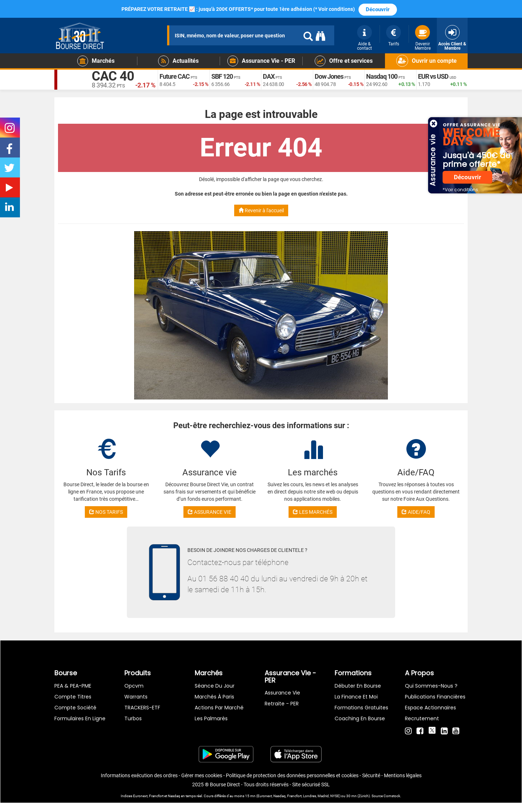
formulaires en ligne (79, 718)
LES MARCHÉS (312, 512)
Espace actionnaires (430, 707)
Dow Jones (329, 76)
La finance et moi (356, 696)
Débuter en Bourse (358, 685)
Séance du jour (215, 685)
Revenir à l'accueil (261, 210)
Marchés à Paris (214, 696)
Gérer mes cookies (201, 775)
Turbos (133, 718)
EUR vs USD (433, 76)
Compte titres (72, 696)
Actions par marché (219, 707)
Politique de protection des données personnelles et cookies (292, 775)
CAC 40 (113, 76)
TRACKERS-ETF (142, 707)
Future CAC (175, 76)
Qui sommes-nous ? (431, 685)
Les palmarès (211, 718)
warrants (136, 696)
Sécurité (371, 775)
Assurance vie (282, 692)
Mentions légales (403, 775)
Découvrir (378, 9)
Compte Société (75, 707)
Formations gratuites (361, 707)
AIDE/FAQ (416, 512)
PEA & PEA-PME (72, 685)
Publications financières (435, 696)
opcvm (134, 685)
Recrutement (422, 718)
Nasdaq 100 (381, 76)
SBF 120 (222, 76)
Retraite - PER (282, 703)
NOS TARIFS (106, 512)
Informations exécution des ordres (139, 775)
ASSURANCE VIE (209, 512)
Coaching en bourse (360, 718)
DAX (268, 76)
